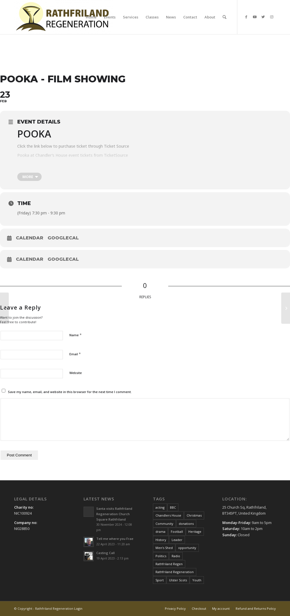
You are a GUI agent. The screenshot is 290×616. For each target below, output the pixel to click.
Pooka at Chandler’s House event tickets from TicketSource (72, 155)
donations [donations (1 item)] (186, 523)
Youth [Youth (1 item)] (196, 580)
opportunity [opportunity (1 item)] (187, 548)
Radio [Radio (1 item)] (176, 556)
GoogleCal (63, 238)
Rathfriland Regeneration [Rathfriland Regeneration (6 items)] (174, 572)
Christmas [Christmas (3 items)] (194, 515)
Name (75, 334)
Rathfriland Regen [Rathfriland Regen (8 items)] (169, 564)
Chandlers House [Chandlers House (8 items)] (168, 515)
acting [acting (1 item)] (160, 507)
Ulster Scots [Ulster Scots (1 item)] (178, 580)
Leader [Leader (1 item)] (177, 540)
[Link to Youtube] (254, 16)
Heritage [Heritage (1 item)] (194, 531)
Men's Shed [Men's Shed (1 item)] (164, 548)
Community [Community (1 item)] (164, 523)
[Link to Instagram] (271, 16)
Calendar (29, 238)
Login (78, 608)
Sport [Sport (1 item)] (159, 580)
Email (75, 353)
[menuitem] (91, 17)
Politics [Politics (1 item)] (160, 556)
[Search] (224, 17)
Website (75, 373)
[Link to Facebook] (246, 16)
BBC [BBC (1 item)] (173, 507)
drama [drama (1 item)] (160, 531)
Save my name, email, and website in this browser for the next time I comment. (70, 392)
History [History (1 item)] (160, 540)
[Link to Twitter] (263, 16)
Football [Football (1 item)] (177, 531)
